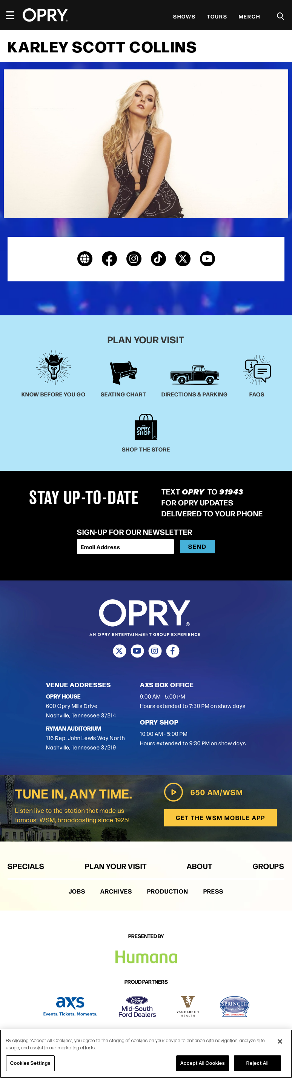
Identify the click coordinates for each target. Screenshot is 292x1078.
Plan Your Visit (116, 865)
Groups (268, 865)
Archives (116, 891)
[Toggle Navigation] (13, 15)
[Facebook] (172, 651)
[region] (146, 1053)
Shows (184, 16)
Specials (26, 865)
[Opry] (45, 15)
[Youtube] (137, 651)
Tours (217, 16)
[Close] (280, 1041)
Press (213, 891)
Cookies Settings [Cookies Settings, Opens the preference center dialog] (30, 1063)
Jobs (77, 891)
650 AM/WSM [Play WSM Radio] (202, 792)
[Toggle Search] (280, 16)
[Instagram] (154, 651)
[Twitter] (119, 651)
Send (197, 546)
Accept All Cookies (202, 1063)
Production (167, 891)
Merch (249, 16)
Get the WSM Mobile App (220, 817)
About (199, 865)
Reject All (257, 1063)
